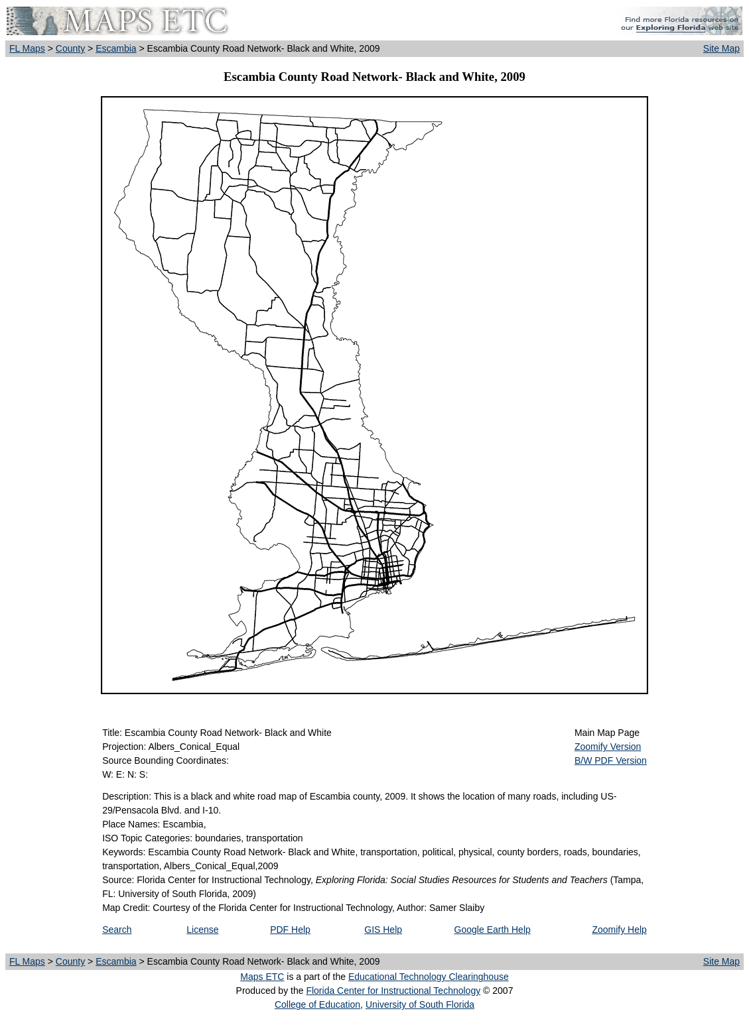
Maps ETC (262, 976)
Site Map (721, 48)
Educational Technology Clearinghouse (428, 976)
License (202, 929)
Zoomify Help (619, 929)
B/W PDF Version (611, 760)
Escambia (116, 48)
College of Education (317, 1004)
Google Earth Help (492, 929)
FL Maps (27, 48)
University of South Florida (420, 1004)
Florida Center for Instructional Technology (393, 990)
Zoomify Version (608, 746)
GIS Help (383, 929)
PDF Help (290, 929)
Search (116, 929)
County (70, 48)
